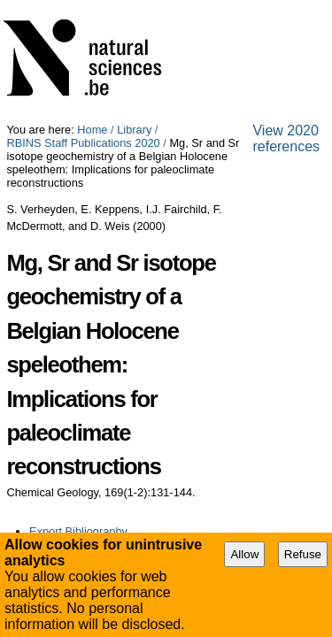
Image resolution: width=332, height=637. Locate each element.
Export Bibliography (78, 314)
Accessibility (137, 367)
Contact (199, 367)
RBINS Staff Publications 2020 (237, 6)
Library (134, 6)
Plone (254, 367)
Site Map (71, 367)
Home (92, 6)
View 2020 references (72, 352)
